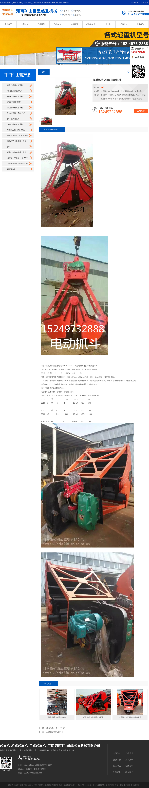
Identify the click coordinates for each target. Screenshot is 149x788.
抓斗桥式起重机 (13, 119)
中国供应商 (134, 785)
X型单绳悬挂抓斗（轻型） (56, 728)
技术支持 (107, 24)
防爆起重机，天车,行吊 (16, 113)
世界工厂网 (124, 785)
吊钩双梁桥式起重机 (15, 96)
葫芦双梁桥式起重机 (15, 85)
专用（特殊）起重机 (15, 124)
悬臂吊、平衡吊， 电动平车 (18, 158)
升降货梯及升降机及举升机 (17, 163)
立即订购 (141, 111)
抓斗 (9, 147)
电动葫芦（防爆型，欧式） (17, 141)
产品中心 (134, 2)
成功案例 (74, 24)
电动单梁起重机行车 (15, 91)
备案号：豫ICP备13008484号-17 (83, 785)
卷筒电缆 (109, 785)
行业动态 (117, 766)
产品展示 (41, 24)
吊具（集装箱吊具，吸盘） (17, 152)
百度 (116, 785)
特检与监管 (90, 24)
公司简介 (24, 24)
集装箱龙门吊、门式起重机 (17, 136)
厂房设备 (123, 24)
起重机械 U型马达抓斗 (54, 732)
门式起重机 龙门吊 (14, 102)
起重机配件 (11, 169)
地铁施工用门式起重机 (16, 130)
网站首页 (8, 24)
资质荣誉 (57, 24)
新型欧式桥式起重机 (15, 108)
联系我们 (144, 2)
